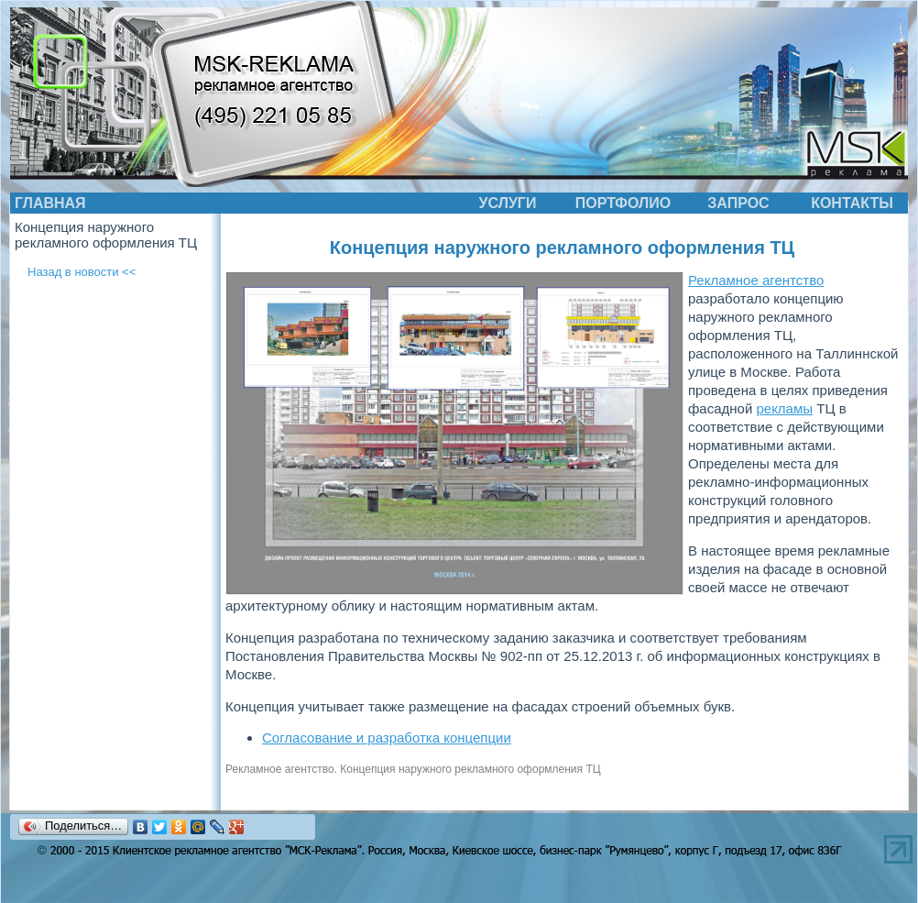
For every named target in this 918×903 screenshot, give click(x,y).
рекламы (784, 408)
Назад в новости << (81, 272)
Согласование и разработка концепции (386, 737)
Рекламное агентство (756, 280)
